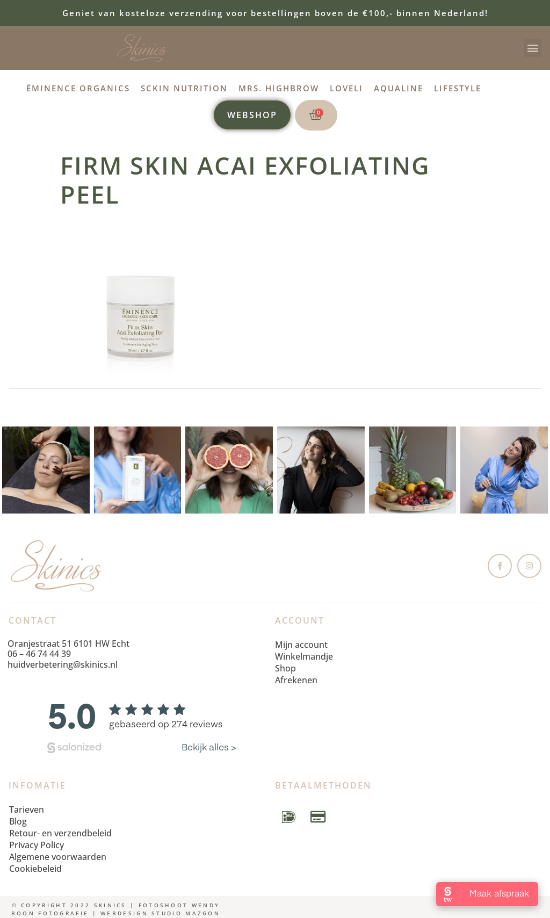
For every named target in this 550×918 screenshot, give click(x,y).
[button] (532, 48)
